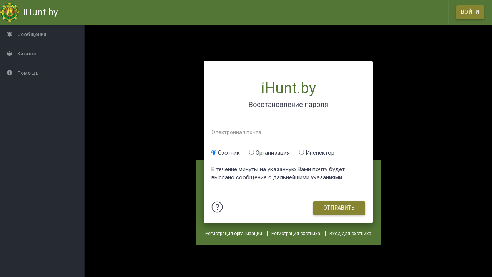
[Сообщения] (42, 34)
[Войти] (470, 12)
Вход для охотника (350, 233)
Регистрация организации (233, 233)
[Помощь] (42, 72)
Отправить (339, 208)
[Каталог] (42, 53)
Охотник (229, 152)
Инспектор (320, 152)
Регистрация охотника (295, 233)
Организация (273, 152)
